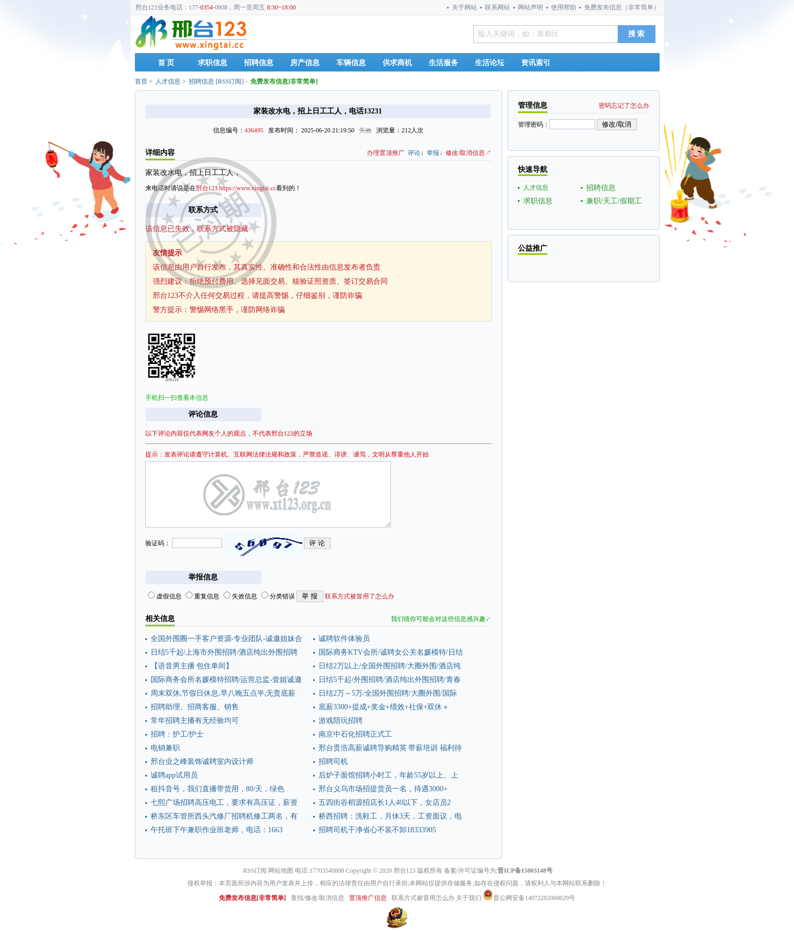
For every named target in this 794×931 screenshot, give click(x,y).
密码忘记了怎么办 (624, 105)
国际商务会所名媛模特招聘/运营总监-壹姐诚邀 (226, 680)
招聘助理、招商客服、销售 (195, 707)
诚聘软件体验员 (344, 639)
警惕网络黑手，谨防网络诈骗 (237, 310)
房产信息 (305, 63)
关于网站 (464, 7)
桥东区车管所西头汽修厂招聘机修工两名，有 (224, 816)
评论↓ (416, 153)
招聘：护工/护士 (177, 734)
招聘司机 (333, 762)
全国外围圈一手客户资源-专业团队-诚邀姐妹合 (226, 639)
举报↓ (434, 153)
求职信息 (212, 63)
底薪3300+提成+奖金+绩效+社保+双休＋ (384, 707)
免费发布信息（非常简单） (622, 7)
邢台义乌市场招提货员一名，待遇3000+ (383, 789)
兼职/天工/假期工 (614, 201)
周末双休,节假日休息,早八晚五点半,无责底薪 (223, 693)
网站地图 (280, 870)
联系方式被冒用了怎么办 (359, 596)
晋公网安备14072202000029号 (529, 898)
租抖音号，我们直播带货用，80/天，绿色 (218, 789)
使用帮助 (563, 7)
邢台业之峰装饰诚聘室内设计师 (202, 762)
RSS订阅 (229, 81)
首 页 (166, 63)
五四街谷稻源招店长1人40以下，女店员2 (385, 802)
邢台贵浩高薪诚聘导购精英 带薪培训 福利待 (390, 748)
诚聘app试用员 (174, 775)
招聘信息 (258, 63)
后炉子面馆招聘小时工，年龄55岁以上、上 (388, 775)
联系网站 (497, 7)
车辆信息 (351, 63)
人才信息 (168, 81)
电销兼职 (165, 748)
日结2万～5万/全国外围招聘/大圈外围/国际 (388, 693)
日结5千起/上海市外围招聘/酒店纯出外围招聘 (224, 652)
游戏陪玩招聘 (341, 721)
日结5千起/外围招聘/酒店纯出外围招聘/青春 (390, 680)
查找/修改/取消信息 (318, 898)
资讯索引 (535, 63)
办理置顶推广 (386, 153)
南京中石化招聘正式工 (355, 734)
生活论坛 (489, 63)
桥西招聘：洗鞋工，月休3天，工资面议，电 (390, 816)
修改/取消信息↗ (468, 153)
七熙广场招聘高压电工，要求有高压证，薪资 (224, 802)
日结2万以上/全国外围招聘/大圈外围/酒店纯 (390, 666)
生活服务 (443, 63)
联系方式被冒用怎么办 (422, 898)
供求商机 (397, 63)
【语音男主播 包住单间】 (192, 666)
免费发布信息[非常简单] (283, 81)
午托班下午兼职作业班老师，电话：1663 (217, 830)
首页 (141, 81)
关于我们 (468, 898)
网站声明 (530, 7)
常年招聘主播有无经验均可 (195, 721)
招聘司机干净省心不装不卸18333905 (377, 830)
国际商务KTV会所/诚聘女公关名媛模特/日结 (391, 652)
